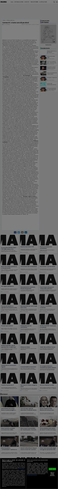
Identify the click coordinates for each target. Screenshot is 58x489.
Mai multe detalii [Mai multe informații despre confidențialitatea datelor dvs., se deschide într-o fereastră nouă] (21, 468)
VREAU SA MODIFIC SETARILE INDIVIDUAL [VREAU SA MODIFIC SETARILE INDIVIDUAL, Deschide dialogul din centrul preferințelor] (52, 474)
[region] (29, 473)
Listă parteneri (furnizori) (32, 475)
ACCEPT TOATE (52, 469)
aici (10, 479)
